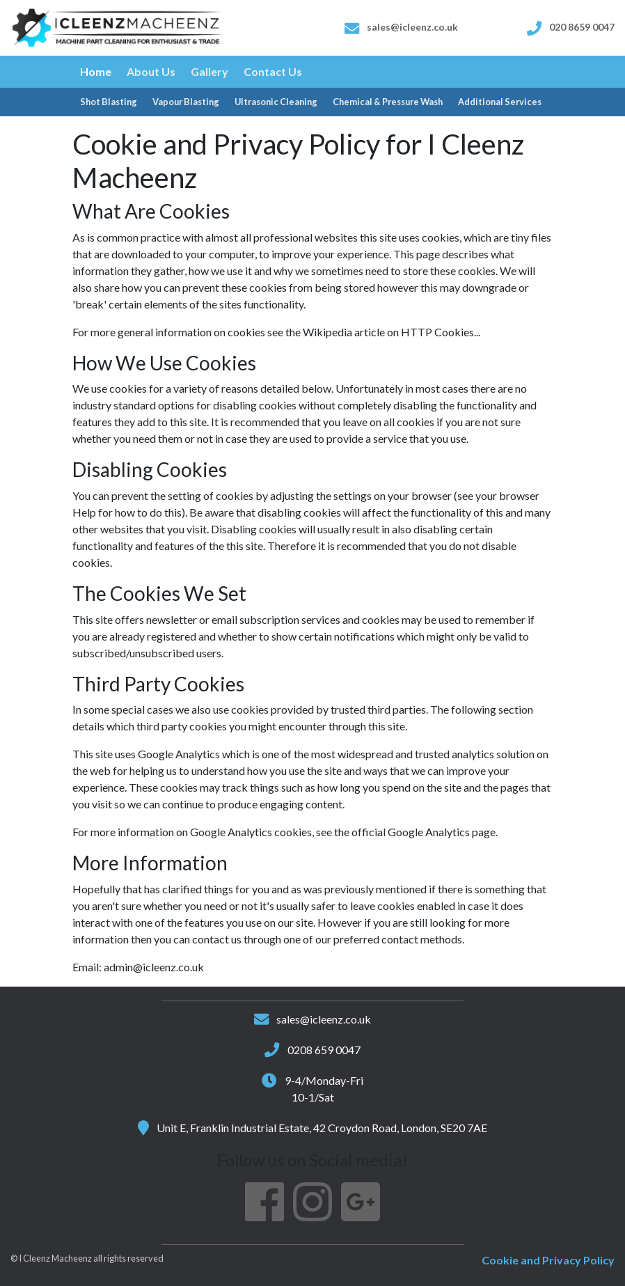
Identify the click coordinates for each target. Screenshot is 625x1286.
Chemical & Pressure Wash (388, 101)
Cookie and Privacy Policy (548, 1260)
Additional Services (499, 101)
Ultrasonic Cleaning (276, 101)
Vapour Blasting (185, 101)
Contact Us (273, 71)
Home (95, 71)
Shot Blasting (108, 101)
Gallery (209, 71)
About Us (151, 71)
